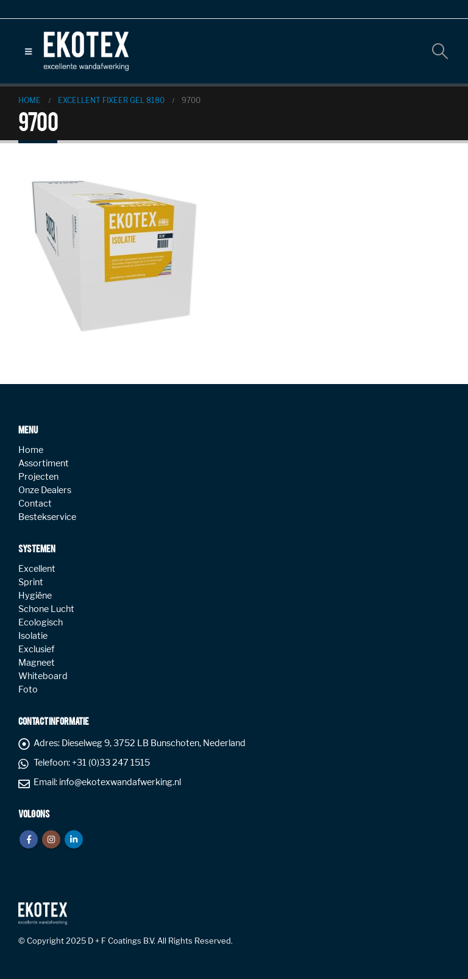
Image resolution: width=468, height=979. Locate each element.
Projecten (38, 476)
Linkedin (74, 839)
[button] (28, 51)
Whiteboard (43, 676)
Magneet (36, 662)
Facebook (29, 839)
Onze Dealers (44, 490)
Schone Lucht (46, 608)
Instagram (51, 839)
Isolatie (33, 635)
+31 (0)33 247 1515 (111, 762)
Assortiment (43, 463)
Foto (28, 689)
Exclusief (36, 649)
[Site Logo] (86, 51)
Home (30, 449)
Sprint (30, 582)
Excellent (36, 568)
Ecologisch (40, 622)
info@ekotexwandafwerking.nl (120, 782)
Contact (35, 503)
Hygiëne (35, 595)
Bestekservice (47, 516)
